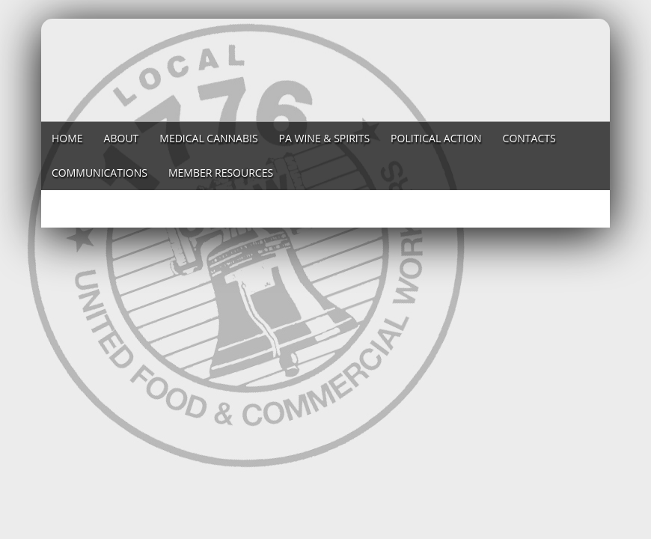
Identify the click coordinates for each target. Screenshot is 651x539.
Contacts (529, 138)
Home (67, 138)
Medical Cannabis (208, 138)
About (121, 138)
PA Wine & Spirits (324, 138)
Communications (99, 172)
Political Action (436, 138)
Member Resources (220, 172)
